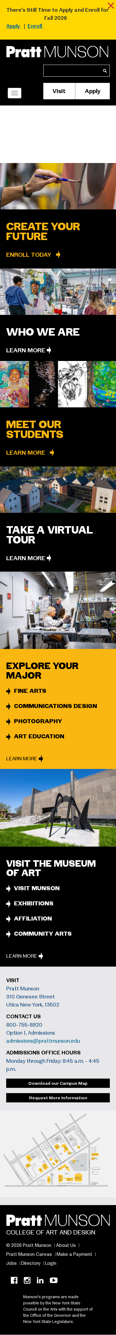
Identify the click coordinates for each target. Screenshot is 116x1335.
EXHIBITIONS (34, 903)
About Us (66, 1245)
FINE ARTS (30, 691)
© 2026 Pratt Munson (28, 1245)
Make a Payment (74, 1254)
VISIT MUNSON (37, 888)
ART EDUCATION (39, 736)
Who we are (42, 332)
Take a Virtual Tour (49, 535)
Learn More (25, 350)
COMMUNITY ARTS (43, 933)
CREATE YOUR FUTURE (43, 232)
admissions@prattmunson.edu (43, 1041)
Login (50, 1263)
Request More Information (58, 1098)
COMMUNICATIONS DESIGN (55, 706)
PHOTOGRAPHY (38, 721)
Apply (93, 91)
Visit (59, 91)
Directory (31, 1263)
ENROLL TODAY (28, 254)
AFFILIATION (33, 918)
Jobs (11, 1263)
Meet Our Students (34, 429)
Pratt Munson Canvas (29, 1254)
